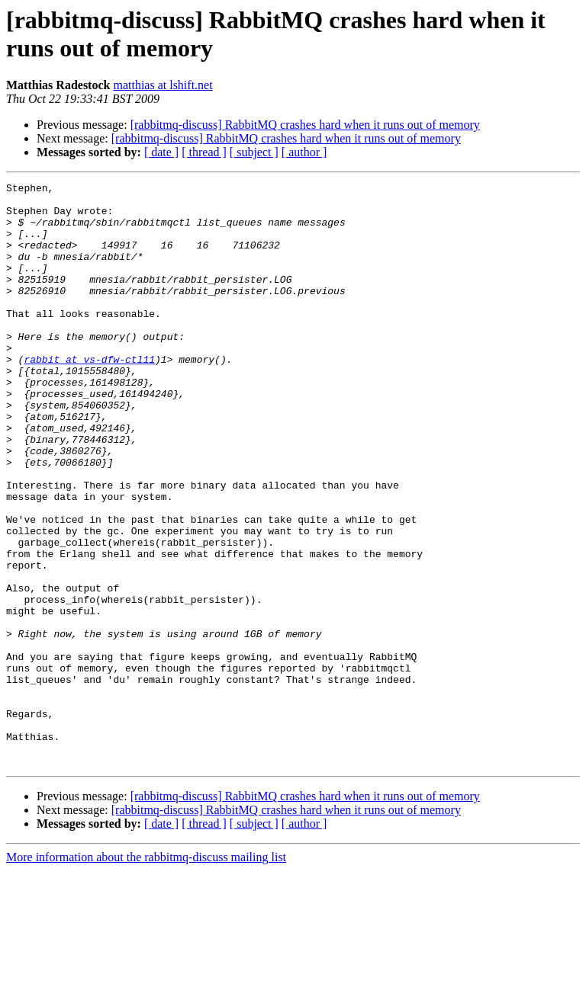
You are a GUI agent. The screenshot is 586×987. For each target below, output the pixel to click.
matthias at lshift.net (162, 85)
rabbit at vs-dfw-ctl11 (89, 395)
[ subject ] (254, 152)
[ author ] (304, 152)
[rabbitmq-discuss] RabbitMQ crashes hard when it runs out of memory (305, 124)
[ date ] (161, 152)
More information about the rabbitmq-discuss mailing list (146, 973)
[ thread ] (204, 152)
